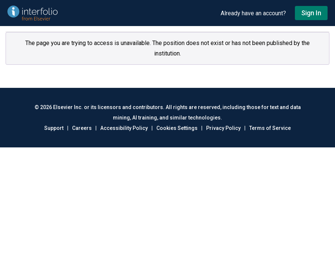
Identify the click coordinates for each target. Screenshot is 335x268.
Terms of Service (270, 128)
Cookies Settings (177, 128)
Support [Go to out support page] (54, 128)
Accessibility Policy (124, 128)
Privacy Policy (223, 128)
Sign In (311, 13)
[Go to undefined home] (110, 13)
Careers (82, 128)
